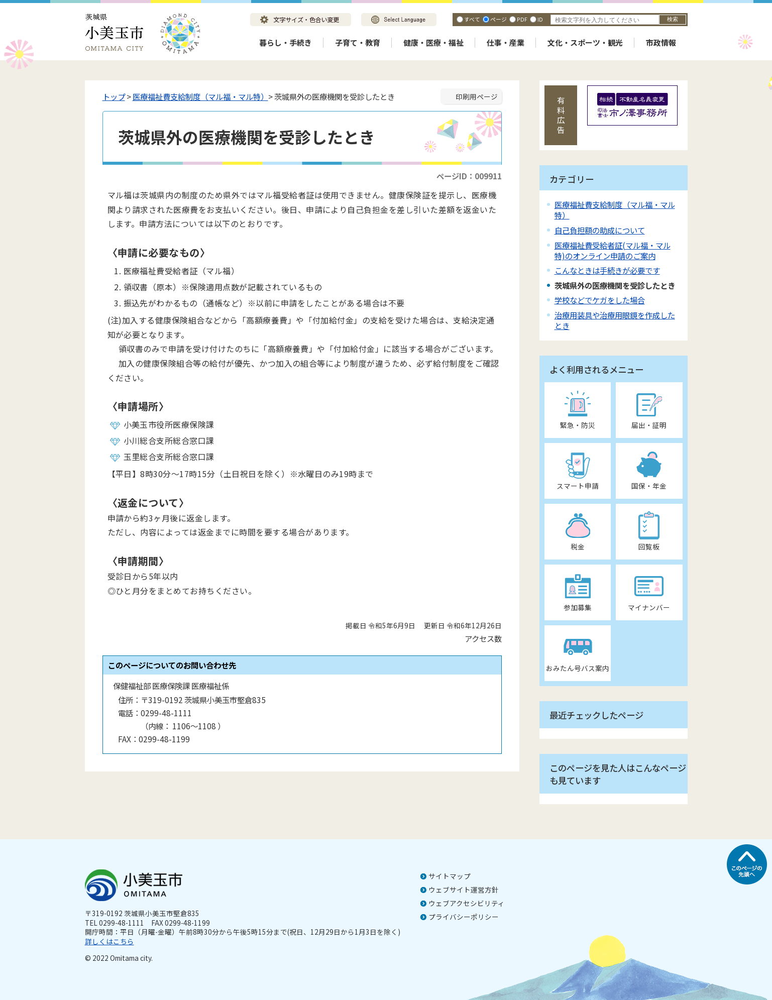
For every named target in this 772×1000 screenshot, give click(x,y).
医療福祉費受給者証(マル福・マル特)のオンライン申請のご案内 (613, 250)
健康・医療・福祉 (433, 42)
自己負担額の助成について (600, 230)
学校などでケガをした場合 (600, 299)
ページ (498, 19)
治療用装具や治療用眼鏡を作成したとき (615, 320)
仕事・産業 (505, 42)
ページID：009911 (469, 175)
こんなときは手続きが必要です (607, 270)
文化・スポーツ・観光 (585, 42)
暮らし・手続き (285, 42)
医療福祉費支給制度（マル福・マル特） (200, 96)
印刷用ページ (477, 96)
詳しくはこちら (109, 941)
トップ (113, 96)
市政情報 (661, 42)
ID (540, 19)
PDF (522, 19)
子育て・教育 (357, 42)
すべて (472, 19)
